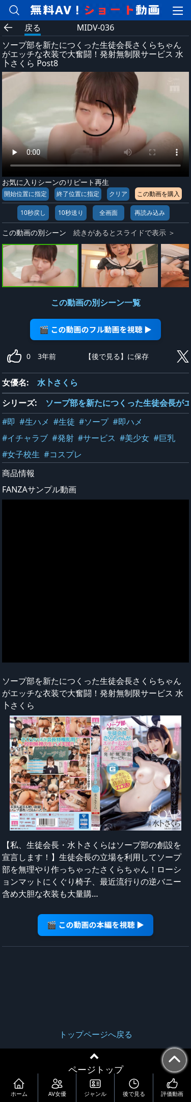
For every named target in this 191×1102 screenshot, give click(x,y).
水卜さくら (57, 382)
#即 (8, 422)
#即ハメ (127, 422)
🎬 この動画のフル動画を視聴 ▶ (95, 329)
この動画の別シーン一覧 (96, 302)
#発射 (62, 438)
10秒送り (71, 212)
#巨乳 (164, 438)
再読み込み (149, 212)
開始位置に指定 (25, 193)
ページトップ (95, 1069)
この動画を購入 (158, 193)
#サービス (97, 438)
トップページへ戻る (95, 1034)
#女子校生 (21, 454)
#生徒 (64, 422)
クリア (118, 193)
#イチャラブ (25, 438)
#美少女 (134, 438)
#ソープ (93, 422)
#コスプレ (62, 454)
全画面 (108, 212)
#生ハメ (34, 422)
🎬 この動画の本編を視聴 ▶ (95, 924)
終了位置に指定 (78, 193)
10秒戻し (33, 212)
